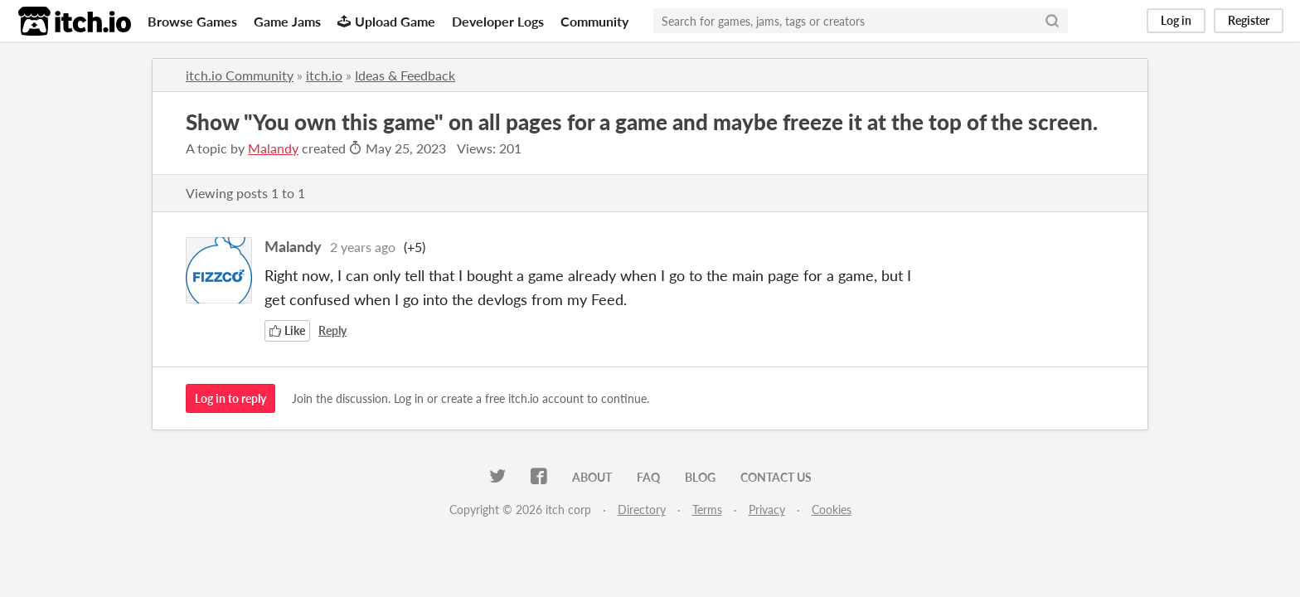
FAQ (648, 477)
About (592, 477)
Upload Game (386, 21)
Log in (1176, 20)
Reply (332, 330)
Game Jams (287, 21)
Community (594, 21)
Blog (700, 477)
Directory (642, 509)
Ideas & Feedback (405, 75)
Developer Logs (498, 21)
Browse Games (192, 21)
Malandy (273, 148)
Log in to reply (230, 398)
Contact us (776, 477)
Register (1248, 20)
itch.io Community (239, 75)
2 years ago (362, 247)
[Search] (1052, 20)
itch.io (324, 75)
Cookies (831, 509)
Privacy (767, 509)
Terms (707, 509)
